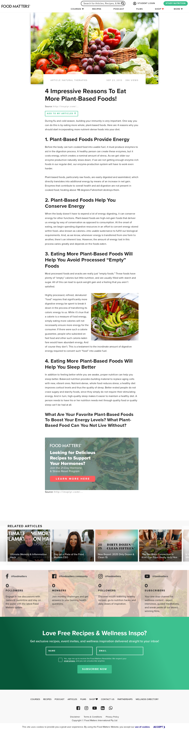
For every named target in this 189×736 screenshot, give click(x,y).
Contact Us (107, 699)
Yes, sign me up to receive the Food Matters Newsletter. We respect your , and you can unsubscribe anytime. (95, 659)
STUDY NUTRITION (176, 3)
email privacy (69, 661)
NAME (51, 651)
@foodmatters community (73, 576)
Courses (76, 9)
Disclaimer (75, 717)
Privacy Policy (112, 717)
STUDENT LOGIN (143, 3)
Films (139, 9)
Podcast (118, 9)
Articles (72, 699)
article (55, 80)
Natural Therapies (75, 80)
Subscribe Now (94, 669)
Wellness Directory (147, 699)
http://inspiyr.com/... (66, 106)
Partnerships (124, 699)
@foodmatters (19, 576)
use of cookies (142, 727)
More (177, 9)
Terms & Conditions (93, 717)
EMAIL (103, 651)
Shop (159, 9)
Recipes (96, 9)
